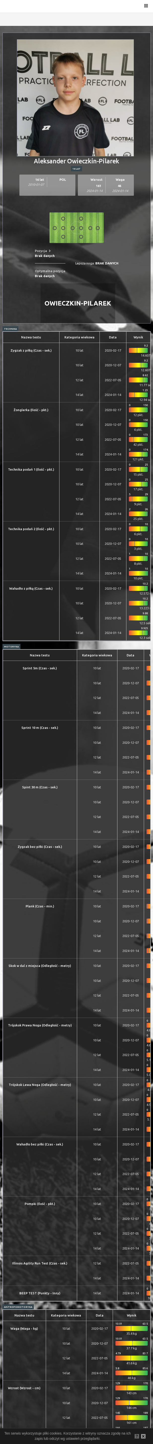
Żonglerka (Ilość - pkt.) (31, 410)
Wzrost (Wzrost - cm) (24, 1388)
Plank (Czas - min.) (40, 906)
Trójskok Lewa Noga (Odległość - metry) (40, 1084)
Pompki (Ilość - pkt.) (40, 1203)
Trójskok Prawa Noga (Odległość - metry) (40, 1025)
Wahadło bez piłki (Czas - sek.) (39, 1144)
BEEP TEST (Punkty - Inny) (39, 1293)
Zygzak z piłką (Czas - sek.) (31, 350)
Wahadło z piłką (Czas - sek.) (31, 588)
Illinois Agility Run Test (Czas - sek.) (39, 1263)
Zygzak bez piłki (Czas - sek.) (40, 846)
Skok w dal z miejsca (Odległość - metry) (39, 965)
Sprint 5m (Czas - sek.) (40, 668)
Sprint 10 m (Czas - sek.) (39, 727)
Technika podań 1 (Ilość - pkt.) (31, 469)
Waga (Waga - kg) (24, 1328)
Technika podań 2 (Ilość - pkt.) (31, 529)
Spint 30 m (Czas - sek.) (40, 787)
